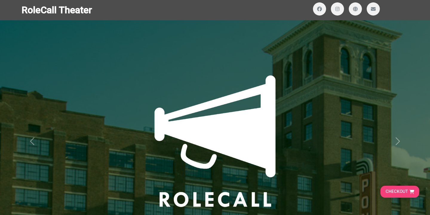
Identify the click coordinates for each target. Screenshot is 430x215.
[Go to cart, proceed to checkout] (399, 192)
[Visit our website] (355, 9)
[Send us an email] (373, 9)
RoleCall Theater (57, 10)
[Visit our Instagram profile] (337, 9)
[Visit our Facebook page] (319, 9)
